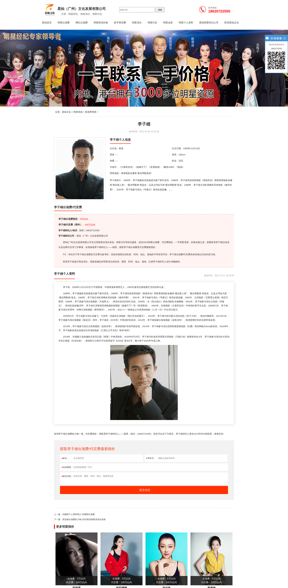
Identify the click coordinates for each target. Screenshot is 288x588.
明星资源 (78, 112)
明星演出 (137, 22)
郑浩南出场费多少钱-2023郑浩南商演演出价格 (84, 519)
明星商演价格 (101, 22)
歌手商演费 (120, 22)
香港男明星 (90, 112)
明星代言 (152, 22)
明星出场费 (64, 22)
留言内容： (67, 476)
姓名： (65, 458)
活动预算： (67, 467)
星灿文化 (66, 112)
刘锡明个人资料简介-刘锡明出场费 (78, 514)
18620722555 (276, 49)
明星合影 (168, 22)
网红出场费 (82, 22)
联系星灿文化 (231, 22)
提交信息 (144, 489)
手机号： (151, 458)
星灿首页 (47, 22)
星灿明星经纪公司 (208, 22)
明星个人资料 (186, 22)
